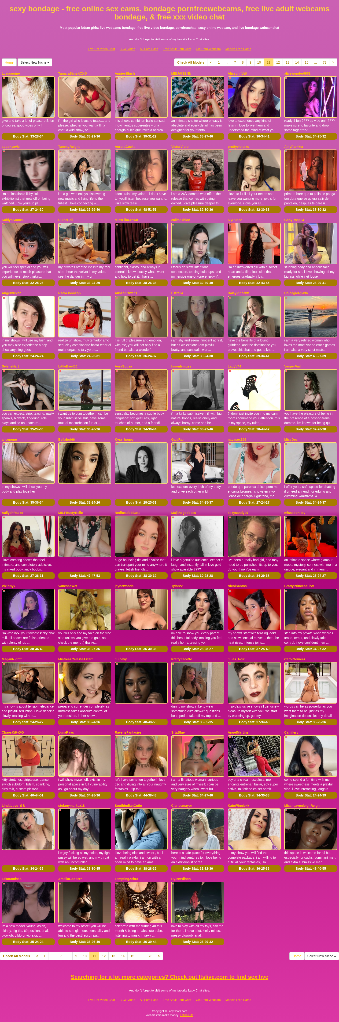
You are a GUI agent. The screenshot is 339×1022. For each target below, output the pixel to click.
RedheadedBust (127, 513)
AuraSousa (123, 366)
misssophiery (294, 513)
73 (325, 62)
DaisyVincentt (238, 293)
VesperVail (292, 366)
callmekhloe (180, 220)
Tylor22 (177, 586)
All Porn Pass (149, 49)
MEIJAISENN (181, 73)
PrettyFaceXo (181, 659)
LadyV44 (234, 366)
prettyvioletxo (238, 147)
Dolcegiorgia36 (296, 293)
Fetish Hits (186, 1015)
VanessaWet (67, 586)
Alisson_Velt (237, 73)
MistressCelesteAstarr (75, 659)
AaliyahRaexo (12, 513)
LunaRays (66, 732)
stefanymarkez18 (71, 806)
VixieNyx (8, 586)
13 (287, 62)
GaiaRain (178, 439)
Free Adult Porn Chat (177, 49)
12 (278, 62)
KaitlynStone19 (14, 220)
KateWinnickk (238, 806)
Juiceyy (121, 659)
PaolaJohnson (69, 293)
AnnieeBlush (125, 73)
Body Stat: (28, 136)
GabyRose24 (294, 220)
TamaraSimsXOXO (72, 73)
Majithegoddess (183, 513)
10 (259, 62)
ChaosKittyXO (13, 732)
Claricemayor (181, 806)
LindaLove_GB (13, 806)
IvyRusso (235, 220)
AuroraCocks (125, 147)
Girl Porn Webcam (208, 49)
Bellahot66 (66, 439)
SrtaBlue (178, 732)
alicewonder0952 (297, 73)
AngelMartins (238, 732)
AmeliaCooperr (70, 879)
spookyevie (11, 147)
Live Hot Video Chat (101, 49)
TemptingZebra (126, 879)
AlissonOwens (126, 293)
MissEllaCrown (126, 220)
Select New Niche (35, 62)
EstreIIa (177, 293)
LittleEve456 (67, 366)
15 (306, 62)
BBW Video (127, 49)
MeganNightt (12, 659)
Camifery (291, 732)
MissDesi (291, 439)
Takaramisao (12, 879)
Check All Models (190, 62)
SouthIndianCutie (128, 806)
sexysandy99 (238, 513)
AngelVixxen (12, 293)
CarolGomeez (294, 659)
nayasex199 (237, 439)
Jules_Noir (236, 659)
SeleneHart (10, 366)
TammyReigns (69, 147)
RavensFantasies (128, 732)
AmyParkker (293, 147)
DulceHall (65, 220)
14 (297, 62)
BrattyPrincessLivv (299, 586)
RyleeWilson (181, 879)
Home (9, 62)
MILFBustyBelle (70, 513)
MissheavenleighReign (302, 806)
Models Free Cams (238, 49)
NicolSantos (237, 586)
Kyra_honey (124, 439)
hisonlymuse (181, 366)
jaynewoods (124, 586)
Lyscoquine (11, 73)
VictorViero (179, 147)
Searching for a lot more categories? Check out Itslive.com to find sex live (169, 977)
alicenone (9, 439)
